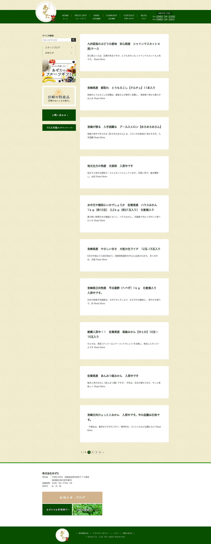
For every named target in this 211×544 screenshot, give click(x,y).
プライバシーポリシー (101, 533)
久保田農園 (98, 16)
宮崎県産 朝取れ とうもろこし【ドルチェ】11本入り (121, 87)
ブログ (146, 16)
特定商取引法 (83, 533)
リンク (115, 533)
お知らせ (49, 53)
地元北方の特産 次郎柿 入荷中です (110, 166)
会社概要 (114, 16)
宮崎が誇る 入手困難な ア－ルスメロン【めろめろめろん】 (125, 127)
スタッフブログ (52, 47)
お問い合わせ (132, 16)
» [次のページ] (103, 452)
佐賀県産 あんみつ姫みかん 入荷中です (112, 376)
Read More (99, 59)
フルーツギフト (82, 16)
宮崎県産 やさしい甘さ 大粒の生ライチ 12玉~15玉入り (123, 249)
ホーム (66, 16)
